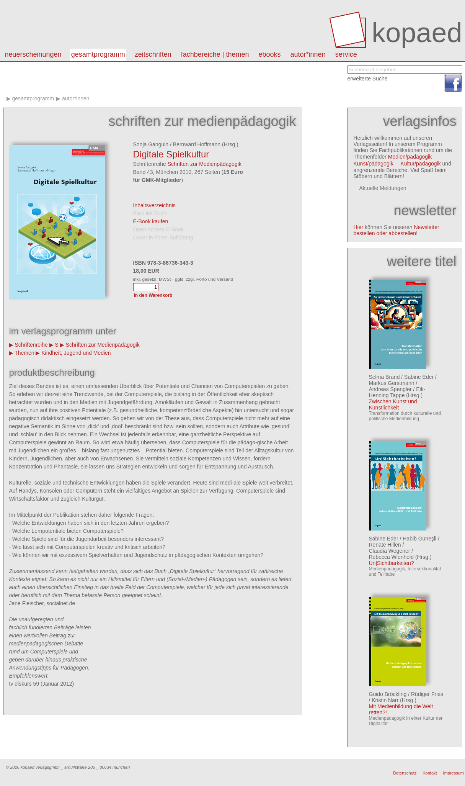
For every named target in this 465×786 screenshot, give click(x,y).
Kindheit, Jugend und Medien (76, 353)
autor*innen (308, 54)
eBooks (270, 54)
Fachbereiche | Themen (215, 54)
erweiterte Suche (368, 78)
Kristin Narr (385, 700)
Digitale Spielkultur (171, 154)
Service (346, 54)
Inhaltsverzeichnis (154, 205)
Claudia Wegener (389, 551)
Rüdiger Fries (427, 694)
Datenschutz (404, 773)
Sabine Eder (419, 377)
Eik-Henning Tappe (397, 392)
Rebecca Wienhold (391, 557)
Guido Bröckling (388, 694)
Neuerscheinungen (33, 54)
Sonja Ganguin (151, 144)
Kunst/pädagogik (373, 163)
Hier (359, 227)
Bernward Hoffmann (196, 144)
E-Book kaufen (150, 221)
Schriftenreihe (31, 345)
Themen (24, 353)
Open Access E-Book (158, 229)
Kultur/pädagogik (421, 163)
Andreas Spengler (390, 389)
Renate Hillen (385, 545)
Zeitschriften (153, 54)
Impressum (453, 773)
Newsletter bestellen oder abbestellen (396, 230)
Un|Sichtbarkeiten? (391, 563)
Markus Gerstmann (391, 383)
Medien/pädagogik (410, 157)
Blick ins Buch (149, 213)
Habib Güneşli (419, 538)
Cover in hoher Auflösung (163, 237)
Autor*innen (76, 98)
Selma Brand (384, 377)
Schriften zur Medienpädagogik (204, 164)
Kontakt (430, 773)
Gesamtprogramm (98, 54)
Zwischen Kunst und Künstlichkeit (393, 404)
